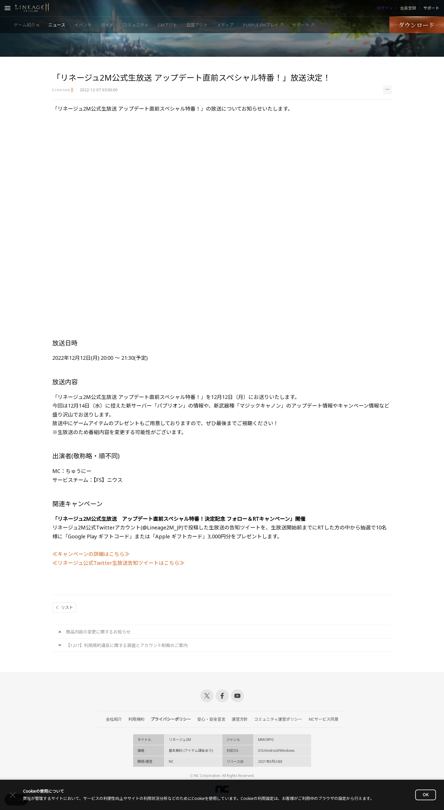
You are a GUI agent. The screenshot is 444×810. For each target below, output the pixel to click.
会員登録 (407, 8)
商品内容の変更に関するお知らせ (98, 632)
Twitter (206, 695)
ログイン (385, 8)
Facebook (222, 695)
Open (7, 9)
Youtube (237, 695)
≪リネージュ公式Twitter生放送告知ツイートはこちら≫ (118, 562)
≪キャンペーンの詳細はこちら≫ (91, 553)
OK (425, 794)
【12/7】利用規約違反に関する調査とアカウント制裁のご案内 (126, 645)
